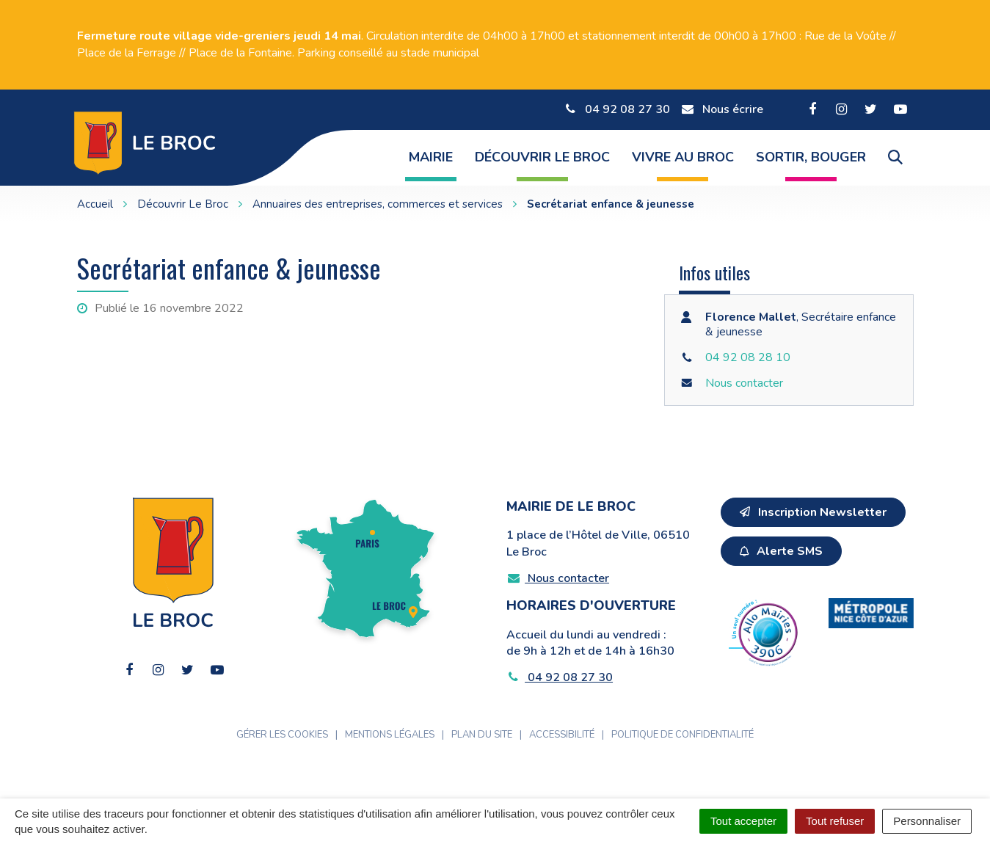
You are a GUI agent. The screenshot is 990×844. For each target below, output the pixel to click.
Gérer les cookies (282, 734)
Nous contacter (744, 383)
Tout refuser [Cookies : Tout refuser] (835, 821)
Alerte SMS (781, 551)
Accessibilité (561, 734)
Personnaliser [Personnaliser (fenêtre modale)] (927, 821)
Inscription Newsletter (813, 512)
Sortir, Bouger (811, 157)
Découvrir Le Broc (542, 157)
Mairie (431, 157)
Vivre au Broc (683, 157)
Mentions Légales (389, 734)
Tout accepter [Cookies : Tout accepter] (743, 821)
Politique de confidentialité (682, 734)
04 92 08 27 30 (560, 677)
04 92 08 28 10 (747, 357)
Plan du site (481, 734)
